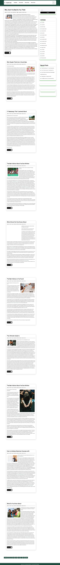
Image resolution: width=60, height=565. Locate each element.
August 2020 (43, 46)
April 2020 (42, 55)
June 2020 (43, 51)
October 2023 (43, 30)
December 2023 (43, 28)
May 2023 (42, 32)
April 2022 (42, 36)
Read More (7, 52)
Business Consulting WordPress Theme (27, 563)
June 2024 (43, 24)
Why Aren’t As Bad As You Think (15, 9)
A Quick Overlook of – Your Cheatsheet (47, 67)
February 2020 (43, 57)
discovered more (15, 17)
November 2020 (43, 40)
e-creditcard (14, 11)
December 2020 (43, 38)
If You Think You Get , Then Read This (47, 69)
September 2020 (44, 44)
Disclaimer (15, 2)
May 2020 (42, 53)
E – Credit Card (7, 2)
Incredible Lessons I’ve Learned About (47, 77)
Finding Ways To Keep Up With (46, 75)
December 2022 (43, 34)
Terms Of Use (33, 2)
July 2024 (42, 22)
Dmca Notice (21, 2)
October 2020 (43, 42)
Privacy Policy (27, 2)
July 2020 (42, 48)
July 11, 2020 (8, 11)
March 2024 (43, 26)
